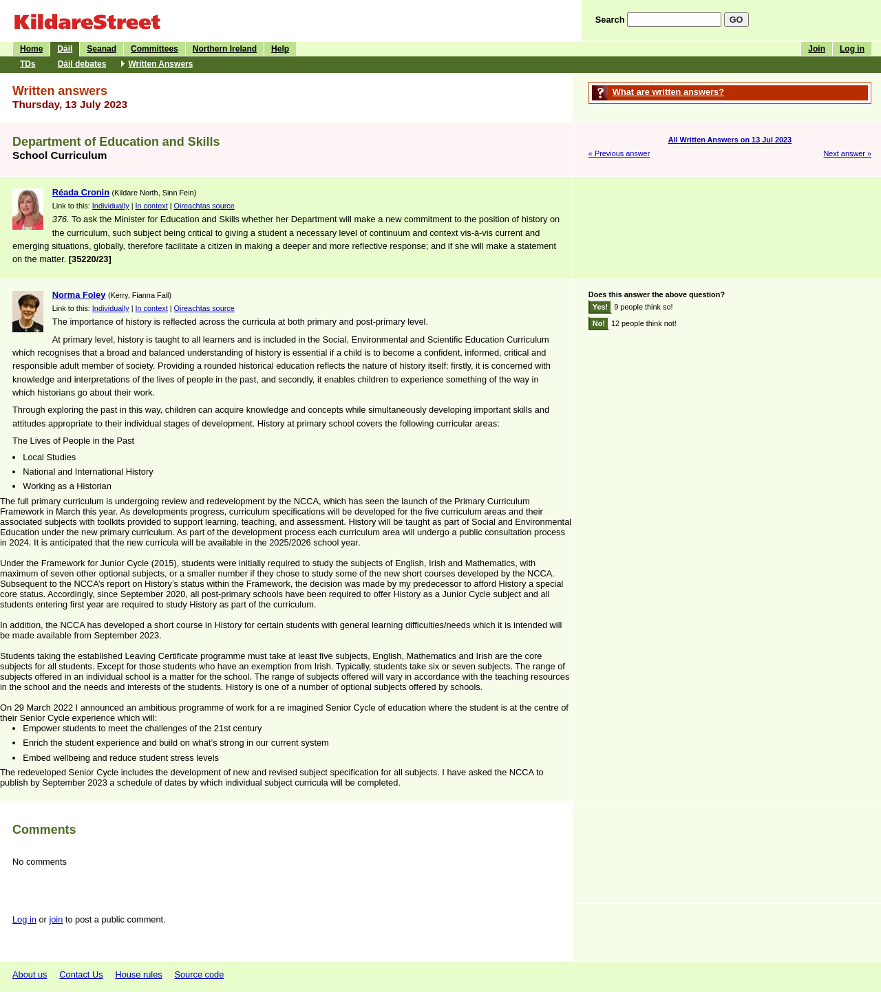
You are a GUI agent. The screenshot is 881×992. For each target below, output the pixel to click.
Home (31, 49)
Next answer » (847, 153)
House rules (138, 974)
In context (152, 206)
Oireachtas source (204, 206)
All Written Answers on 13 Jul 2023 (730, 140)
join (56, 919)
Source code (199, 974)
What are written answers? (668, 92)
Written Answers (160, 64)
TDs (28, 64)
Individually (110, 206)
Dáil (64, 49)
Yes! (600, 307)
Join (816, 49)
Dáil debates (82, 64)
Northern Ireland (225, 49)
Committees (154, 49)
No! (599, 323)
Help (280, 49)
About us (29, 974)
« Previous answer (619, 153)
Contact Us (81, 974)
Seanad (101, 49)
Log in (852, 49)
